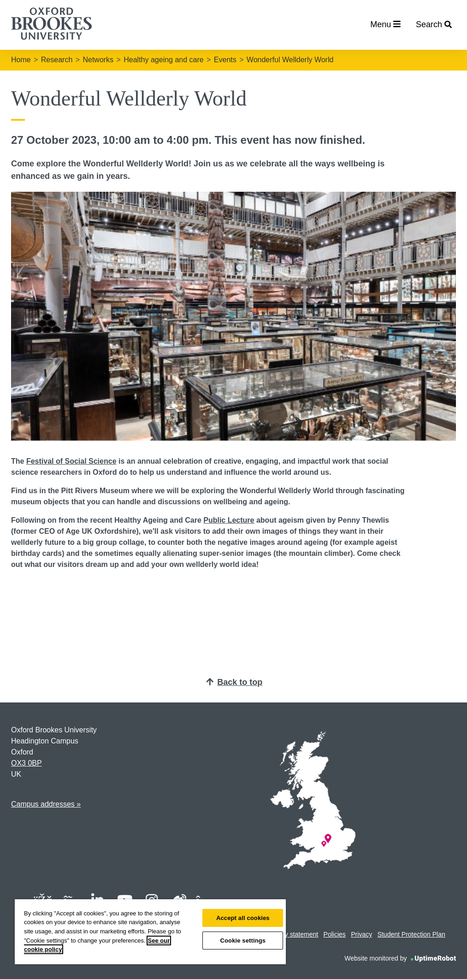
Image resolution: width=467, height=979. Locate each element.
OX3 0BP (26, 763)
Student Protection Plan (411, 934)
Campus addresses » (46, 804)
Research (56, 60)
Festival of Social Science (71, 461)
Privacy (361, 934)
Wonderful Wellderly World (290, 60)
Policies (335, 934)
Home (21, 60)
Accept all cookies (243, 917)
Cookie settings (243, 940)
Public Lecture (228, 520)
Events (225, 60)
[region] (150, 931)
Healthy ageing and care (163, 60)
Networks (98, 60)
